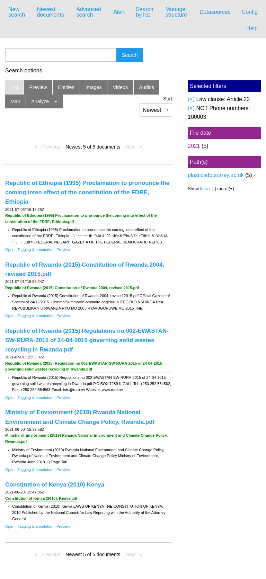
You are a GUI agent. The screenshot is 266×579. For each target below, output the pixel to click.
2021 (194, 146)
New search (16, 12)
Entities (66, 87)
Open (10, 250)
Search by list (144, 12)
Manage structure (176, 12)
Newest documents (50, 12)
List (14, 87)
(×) (191, 99)
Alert (119, 12)
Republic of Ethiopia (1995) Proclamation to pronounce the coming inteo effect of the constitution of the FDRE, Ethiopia (87, 192)
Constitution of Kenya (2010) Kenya (54, 484)
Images (94, 87)
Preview (38, 87)
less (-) (207, 188)
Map (15, 101)
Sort (167, 98)
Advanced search (88, 12)
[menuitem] (17, 12)
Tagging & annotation (35, 250)
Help (252, 28)
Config (250, 12)
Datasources (215, 12)
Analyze (40, 101)
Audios (146, 87)
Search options (23, 70)
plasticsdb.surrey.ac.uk (216, 175)
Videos (120, 87)
